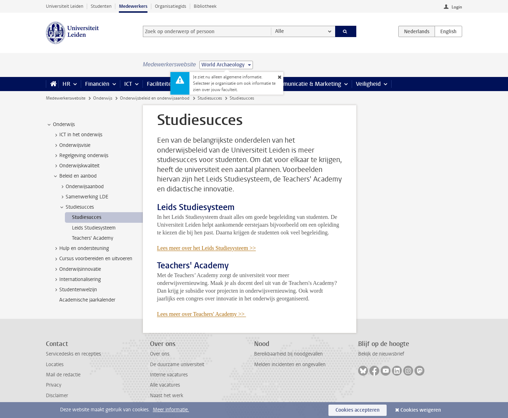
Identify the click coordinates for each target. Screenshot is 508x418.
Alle (279, 31)
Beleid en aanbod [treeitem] (75, 176)
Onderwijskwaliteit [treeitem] (76, 165)
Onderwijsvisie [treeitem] (71, 145)
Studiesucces (210, 98)
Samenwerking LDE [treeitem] (83, 197)
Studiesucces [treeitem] (76, 207)
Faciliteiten (161, 84)
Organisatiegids (170, 6)
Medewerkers (133, 6)
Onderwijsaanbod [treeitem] (81, 186)
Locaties (55, 364)
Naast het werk (166, 395)
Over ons (159, 354)
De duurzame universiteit (177, 364)
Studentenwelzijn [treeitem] (75, 289)
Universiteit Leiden (64, 6)
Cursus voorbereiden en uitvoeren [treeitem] (92, 258)
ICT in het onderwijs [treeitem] (77, 134)
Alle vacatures (165, 385)
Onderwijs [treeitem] (60, 124)
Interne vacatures (169, 374)
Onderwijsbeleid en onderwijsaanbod (154, 98)
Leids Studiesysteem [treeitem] (94, 228)
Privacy (53, 385)
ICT (128, 84)
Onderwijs (102, 98)
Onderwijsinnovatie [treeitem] (77, 269)
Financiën (97, 84)
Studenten (101, 6)
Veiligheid (368, 84)
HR (66, 84)
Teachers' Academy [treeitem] (92, 238)
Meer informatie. (171, 409)
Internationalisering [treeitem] (77, 279)
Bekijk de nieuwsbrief (381, 354)
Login (457, 7)
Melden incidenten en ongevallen (290, 364)
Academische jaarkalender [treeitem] (87, 300)
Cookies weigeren (420, 410)
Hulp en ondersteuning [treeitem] (81, 248)
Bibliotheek (205, 6)
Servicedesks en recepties (73, 354)
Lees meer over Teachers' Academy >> (201, 314)
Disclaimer (57, 395)
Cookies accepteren (357, 410)
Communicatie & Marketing (306, 84)
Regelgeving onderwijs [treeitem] (80, 155)
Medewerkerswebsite (65, 98)
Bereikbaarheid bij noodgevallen (288, 354)
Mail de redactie (63, 374)
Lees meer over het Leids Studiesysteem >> (206, 248)
